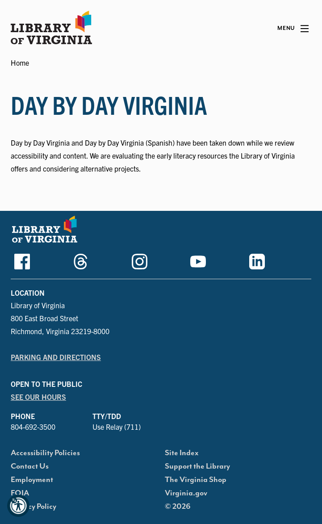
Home (20, 62)
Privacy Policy (33, 506)
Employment (32, 479)
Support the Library (197, 466)
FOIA (20, 493)
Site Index (182, 453)
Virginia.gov (186, 493)
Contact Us (30, 466)
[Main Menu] (293, 29)
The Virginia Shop (195, 479)
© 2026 (178, 506)
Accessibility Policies (45, 453)
